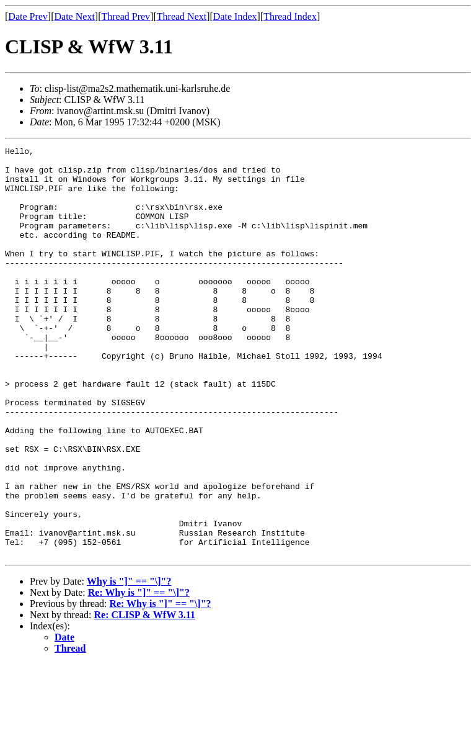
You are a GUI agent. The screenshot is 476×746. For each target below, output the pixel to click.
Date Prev (28, 16)
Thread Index (290, 16)
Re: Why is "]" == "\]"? (139, 674)
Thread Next (181, 16)
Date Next (75, 16)
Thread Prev (125, 16)
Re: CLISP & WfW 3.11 (144, 696)
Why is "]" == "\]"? (129, 663)
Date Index (235, 16)
